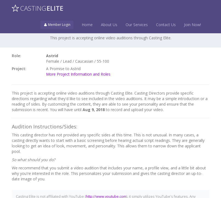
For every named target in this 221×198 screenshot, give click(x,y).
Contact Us (166, 24)
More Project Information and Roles (78, 74)
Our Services (137, 24)
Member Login (56, 24)
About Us (109, 24)
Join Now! (192, 24)
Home (87, 24)
